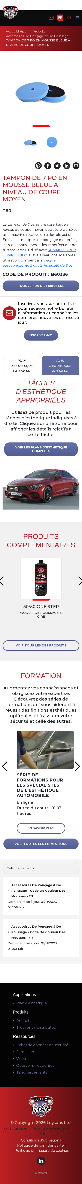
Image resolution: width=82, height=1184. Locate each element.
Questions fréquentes (35, 1066)
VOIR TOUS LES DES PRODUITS (41, 645)
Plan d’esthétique (31, 1003)
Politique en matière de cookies (42, 1151)
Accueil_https (16, 31)
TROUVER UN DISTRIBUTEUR (41, 286)
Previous (4, 766)
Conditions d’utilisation (40, 1140)
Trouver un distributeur (37, 1027)
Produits (39, 31)
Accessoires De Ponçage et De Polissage (37, 36)
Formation (25, 1052)
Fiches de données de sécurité (42, 1045)
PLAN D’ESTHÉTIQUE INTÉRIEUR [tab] (60, 366)
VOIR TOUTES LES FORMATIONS (41, 844)
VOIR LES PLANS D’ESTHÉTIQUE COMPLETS (41, 449)
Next (77, 766)
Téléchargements (31, 1072)
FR (60, 17)
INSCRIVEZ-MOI (41, 335)
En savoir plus (41, 828)
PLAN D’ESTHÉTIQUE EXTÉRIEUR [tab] (22, 366)
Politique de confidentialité (41, 1145)
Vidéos (21, 1059)
